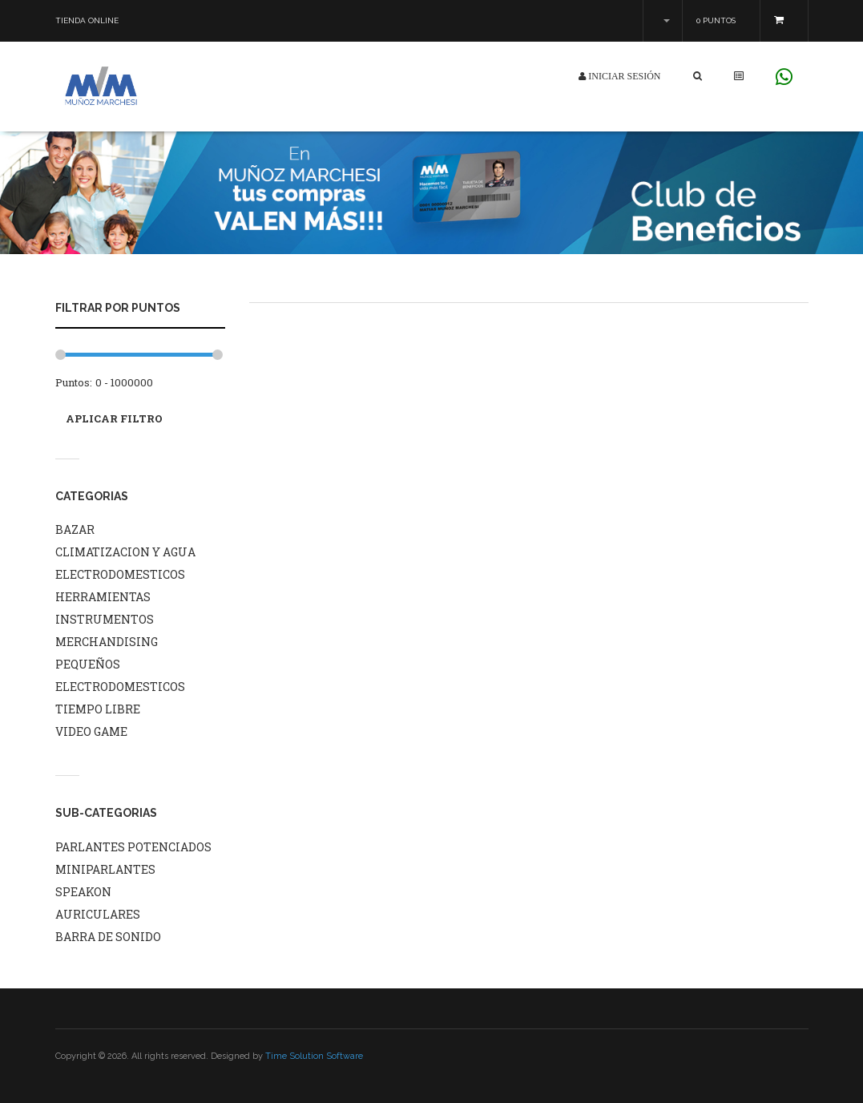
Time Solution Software (314, 1056)
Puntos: (73, 382)
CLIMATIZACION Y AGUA (125, 552)
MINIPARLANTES (105, 869)
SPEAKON (83, 891)
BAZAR (75, 529)
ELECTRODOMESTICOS (120, 574)
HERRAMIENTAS (103, 596)
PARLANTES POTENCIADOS (133, 847)
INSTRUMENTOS (104, 619)
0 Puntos (716, 20)
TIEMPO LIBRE (97, 709)
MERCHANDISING (106, 641)
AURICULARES (97, 914)
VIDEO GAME (91, 731)
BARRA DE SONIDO (108, 936)
